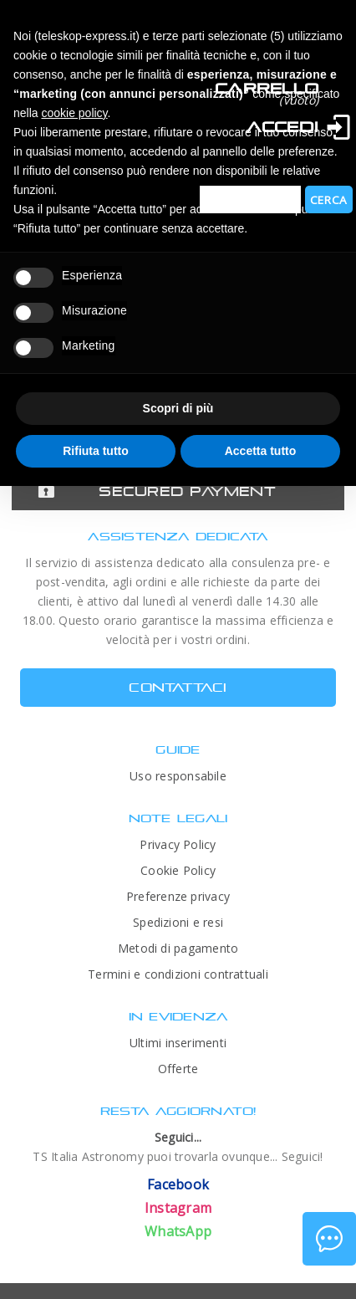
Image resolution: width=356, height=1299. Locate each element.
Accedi (282, 127)
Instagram (178, 1208)
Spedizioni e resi (178, 922)
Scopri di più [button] (178, 408)
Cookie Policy (178, 870)
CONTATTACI (177, 687)
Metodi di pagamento (178, 948)
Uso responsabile (178, 776)
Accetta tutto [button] (261, 451)
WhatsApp (178, 1231)
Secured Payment (187, 491)
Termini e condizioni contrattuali (178, 974)
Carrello (266, 88)
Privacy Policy (178, 844)
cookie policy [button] (74, 113)
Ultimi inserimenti (178, 1043)
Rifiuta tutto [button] (96, 451)
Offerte (178, 1069)
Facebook (178, 1184)
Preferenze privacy (178, 896)
